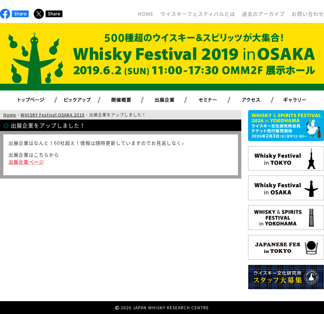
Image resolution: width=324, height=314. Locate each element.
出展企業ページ (26, 161)
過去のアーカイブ (263, 14)
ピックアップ (86, 100)
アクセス (259, 100)
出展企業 (172, 100)
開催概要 (129, 100)
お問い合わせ (308, 14)
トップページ (32, 100)
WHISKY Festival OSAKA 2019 (53, 115)
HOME (146, 14)
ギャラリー (302, 100)
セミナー (216, 100)
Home (9, 115)
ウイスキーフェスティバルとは (197, 14)
